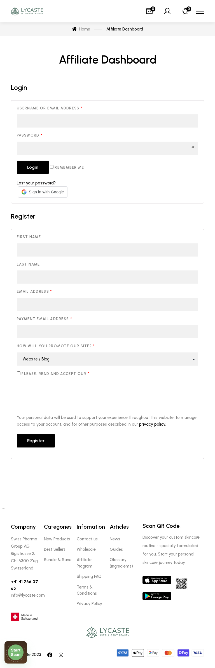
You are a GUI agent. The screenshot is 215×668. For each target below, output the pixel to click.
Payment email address (44, 319)
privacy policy (152, 424)
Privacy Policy (89, 603)
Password (30, 135)
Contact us (87, 539)
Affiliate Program (84, 562)
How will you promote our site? (56, 346)
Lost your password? (36, 183)
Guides (116, 549)
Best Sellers (55, 549)
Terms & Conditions (87, 590)
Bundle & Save (57, 559)
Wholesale (86, 549)
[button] (42, 192)
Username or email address (50, 108)
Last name (28, 264)
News (115, 539)
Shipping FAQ (89, 576)
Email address (34, 291)
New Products (57, 539)
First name (29, 237)
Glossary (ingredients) (121, 562)
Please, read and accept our (53, 373)
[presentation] (59, 396)
